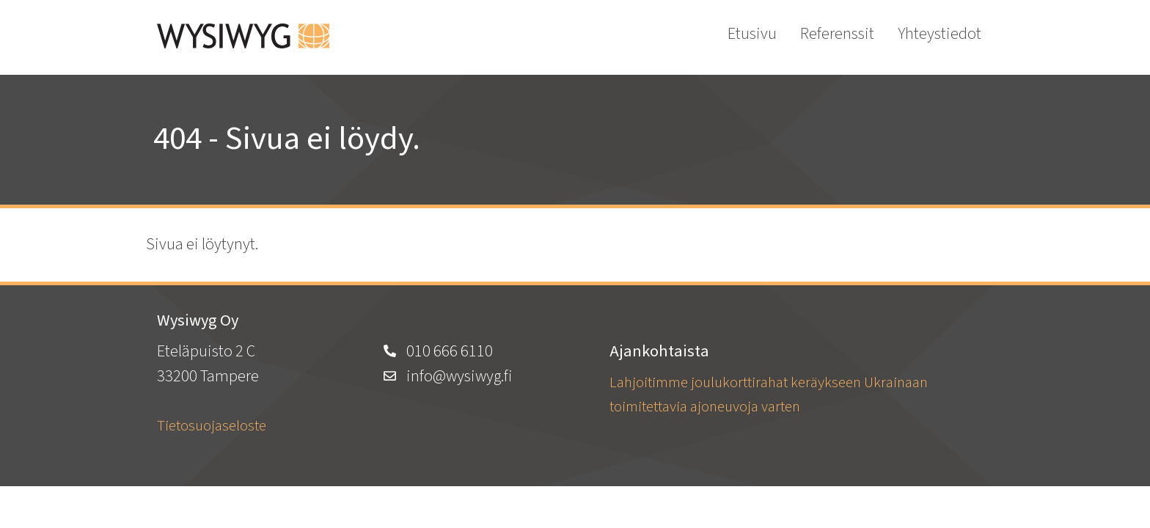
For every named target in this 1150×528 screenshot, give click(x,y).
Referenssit (837, 33)
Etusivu (752, 33)
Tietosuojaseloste (211, 425)
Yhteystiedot (939, 33)
